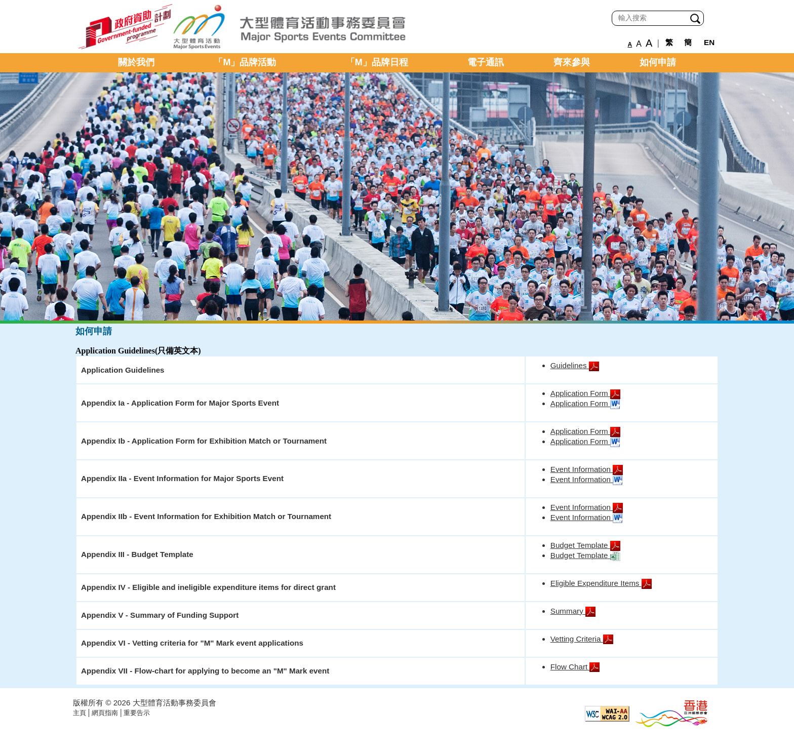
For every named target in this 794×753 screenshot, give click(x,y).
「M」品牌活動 (245, 62)
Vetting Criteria (581, 639)
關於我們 (136, 62)
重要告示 (137, 713)
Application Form (585, 393)
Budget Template (585, 545)
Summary (573, 611)
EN (709, 42)
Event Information (586, 469)
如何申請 (658, 62)
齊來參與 (571, 62)
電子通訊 (485, 62)
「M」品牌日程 (377, 62)
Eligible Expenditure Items (601, 583)
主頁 (79, 713)
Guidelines (574, 365)
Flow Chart (575, 666)
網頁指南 (105, 713)
